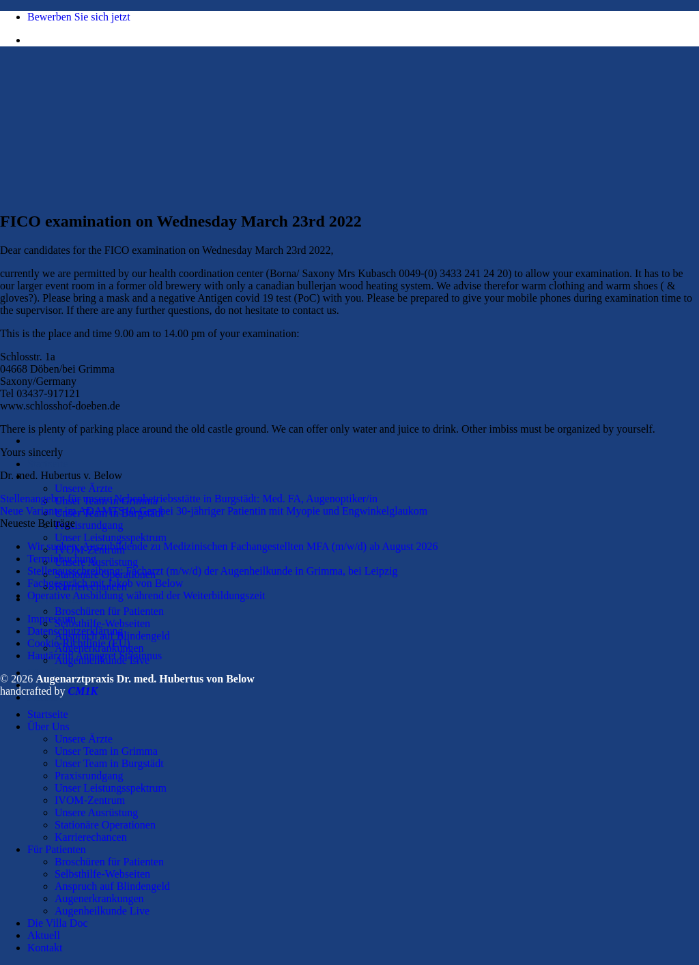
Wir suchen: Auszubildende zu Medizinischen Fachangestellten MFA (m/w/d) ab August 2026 (232, 546)
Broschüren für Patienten (109, 611)
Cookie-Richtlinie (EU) (78, 643)
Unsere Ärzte (84, 488)
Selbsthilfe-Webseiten (102, 623)
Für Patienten (56, 849)
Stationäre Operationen (105, 825)
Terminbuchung (61, 558)
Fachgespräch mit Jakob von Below (105, 583)
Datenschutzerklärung (75, 631)
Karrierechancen (91, 837)
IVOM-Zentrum (90, 800)
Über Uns (48, 726)
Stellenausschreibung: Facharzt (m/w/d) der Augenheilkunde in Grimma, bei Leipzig (212, 571)
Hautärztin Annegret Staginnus (94, 655)
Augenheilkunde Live (102, 911)
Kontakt (45, 947)
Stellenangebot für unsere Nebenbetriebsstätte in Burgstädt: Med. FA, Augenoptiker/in (188, 498)
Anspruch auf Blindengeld (112, 886)
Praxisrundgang (89, 525)
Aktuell (43, 935)
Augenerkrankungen (99, 898)
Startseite (47, 464)
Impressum (51, 618)
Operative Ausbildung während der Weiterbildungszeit (146, 595)
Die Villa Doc (57, 923)
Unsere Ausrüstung (96, 562)
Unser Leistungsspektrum (111, 537)
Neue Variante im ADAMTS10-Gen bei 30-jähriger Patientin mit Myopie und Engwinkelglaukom (213, 511)
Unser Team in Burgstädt (109, 763)
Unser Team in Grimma (106, 751)
